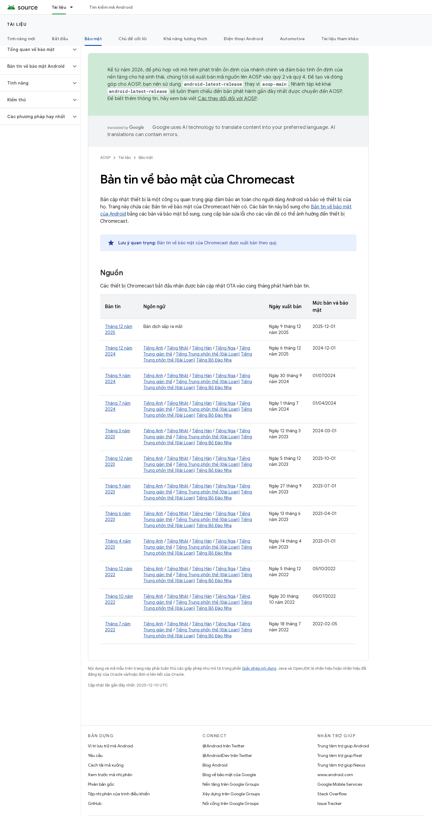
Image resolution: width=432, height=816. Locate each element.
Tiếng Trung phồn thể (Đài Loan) (208, 354)
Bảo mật (146, 157)
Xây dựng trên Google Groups (231, 794)
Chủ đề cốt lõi (132, 38)
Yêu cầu (95, 755)
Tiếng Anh (153, 348)
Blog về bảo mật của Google (229, 774)
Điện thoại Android (243, 38)
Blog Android (214, 765)
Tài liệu (17, 24)
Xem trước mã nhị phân (110, 774)
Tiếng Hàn (202, 348)
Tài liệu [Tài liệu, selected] (59, 7)
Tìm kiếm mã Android (111, 7)
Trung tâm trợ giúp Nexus (341, 765)
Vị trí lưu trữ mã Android (110, 746)
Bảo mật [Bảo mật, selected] (93, 38)
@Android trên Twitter (223, 746)
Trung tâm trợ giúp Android (343, 746)
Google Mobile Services (339, 784)
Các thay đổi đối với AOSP (227, 99)
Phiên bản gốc (101, 784)
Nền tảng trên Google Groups (230, 784)
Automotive (292, 38)
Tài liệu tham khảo (340, 38)
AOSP (105, 157)
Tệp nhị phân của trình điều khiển (119, 794)
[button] (35, 49)
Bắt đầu (60, 38)
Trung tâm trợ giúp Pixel (339, 755)
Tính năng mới (21, 38)
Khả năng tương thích (185, 38)
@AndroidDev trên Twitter (227, 755)
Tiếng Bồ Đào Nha (214, 360)
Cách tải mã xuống (106, 765)
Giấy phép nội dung (259, 668)
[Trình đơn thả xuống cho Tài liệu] (74, 7)
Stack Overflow (332, 794)
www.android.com (335, 774)
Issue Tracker (329, 803)
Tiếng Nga (225, 348)
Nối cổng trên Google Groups (230, 803)
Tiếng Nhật (177, 348)
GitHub (94, 803)
